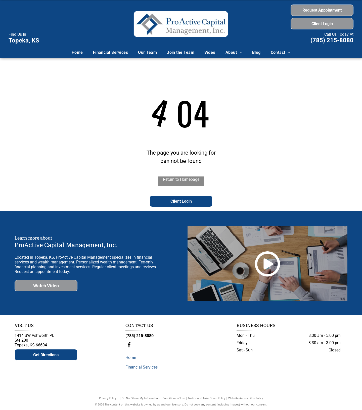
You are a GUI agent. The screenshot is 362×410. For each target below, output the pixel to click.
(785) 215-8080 (331, 40)
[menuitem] (77, 52)
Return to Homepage (181, 179)
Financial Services (141, 367)
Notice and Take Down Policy (206, 398)
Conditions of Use (173, 398)
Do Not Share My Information (141, 398)
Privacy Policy (107, 398)
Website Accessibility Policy (245, 398)
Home (130, 357)
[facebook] (129, 345)
